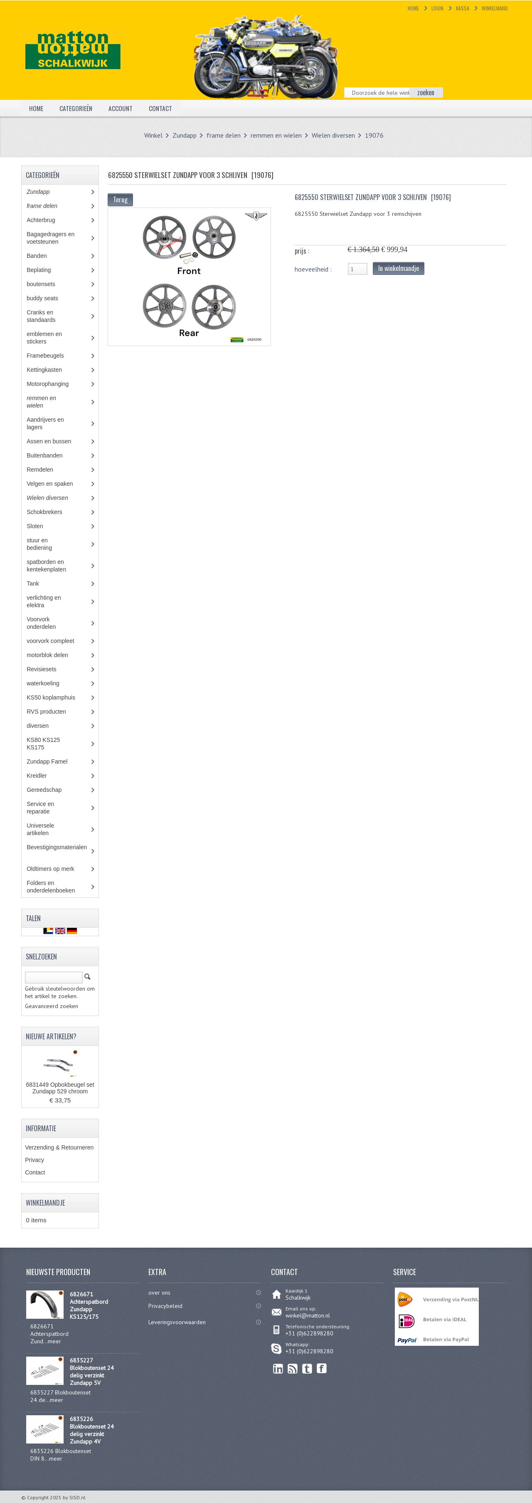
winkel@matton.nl (308, 1315)
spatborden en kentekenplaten (52, 566)
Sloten (41, 526)
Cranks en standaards (47, 316)
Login (437, 8)
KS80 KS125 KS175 (43, 744)
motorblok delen (55, 655)
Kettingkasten (50, 369)
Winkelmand (495, 8)
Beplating (45, 270)
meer (54, 1341)
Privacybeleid (165, 1306)
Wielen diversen (333, 135)
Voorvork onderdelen (47, 623)
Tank (39, 583)
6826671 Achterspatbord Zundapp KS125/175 (89, 1305)
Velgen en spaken (56, 483)
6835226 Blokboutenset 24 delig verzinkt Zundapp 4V (92, 1430)
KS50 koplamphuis (57, 697)
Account (122, 108)
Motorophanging (54, 384)
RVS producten (54, 711)
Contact (162, 108)
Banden (43, 255)
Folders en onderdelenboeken (57, 887)
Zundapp (184, 135)
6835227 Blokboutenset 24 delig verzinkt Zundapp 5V (92, 1372)
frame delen (224, 135)
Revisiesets (47, 669)
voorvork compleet (56, 641)
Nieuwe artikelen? (51, 1036)
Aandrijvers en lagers (45, 423)
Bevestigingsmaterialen (58, 851)
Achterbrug (47, 220)
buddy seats (50, 298)
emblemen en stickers (44, 338)
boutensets (47, 284)
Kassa (462, 8)
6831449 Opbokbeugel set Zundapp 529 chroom (60, 1088)
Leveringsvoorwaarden (177, 1322)
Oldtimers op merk (56, 868)
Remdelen (46, 469)
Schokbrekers (50, 512)
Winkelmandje (45, 1203)
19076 (374, 135)
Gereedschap (48, 789)
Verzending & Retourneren (59, 1147)
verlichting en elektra (44, 601)
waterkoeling (49, 683)
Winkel (153, 135)
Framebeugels (50, 355)
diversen (42, 725)
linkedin (278, 1368)
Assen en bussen (55, 441)
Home (413, 8)
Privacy (34, 1160)
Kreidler (44, 775)
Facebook (322, 1368)
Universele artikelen (45, 829)
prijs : (302, 251)
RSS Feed (293, 1368)
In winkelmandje (398, 268)
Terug (120, 200)
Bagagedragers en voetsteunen (50, 238)
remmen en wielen (276, 135)
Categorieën (77, 108)
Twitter (307, 1368)
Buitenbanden (50, 455)
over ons (159, 1292)
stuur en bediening (47, 544)
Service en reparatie (44, 808)
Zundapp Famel (53, 761)
